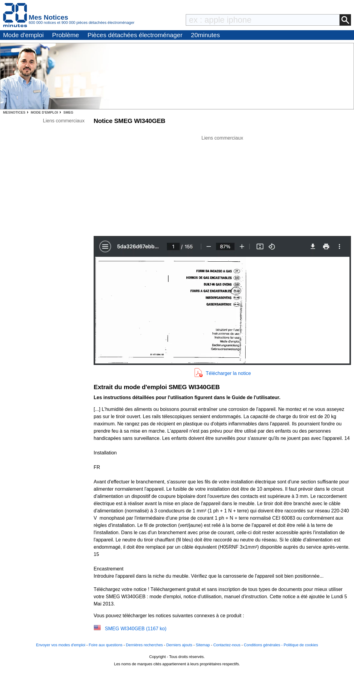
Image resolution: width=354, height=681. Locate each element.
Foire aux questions (106, 645)
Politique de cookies (301, 645)
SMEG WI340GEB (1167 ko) (135, 628)
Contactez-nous (226, 645)
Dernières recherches (144, 645)
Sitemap (203, 645)
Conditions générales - (264, 645)
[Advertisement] (222, 184)
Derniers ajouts (179, 645)
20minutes (205, 34)
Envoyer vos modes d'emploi (60, 645)
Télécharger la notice (228, 373)
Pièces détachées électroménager (135, 34)
